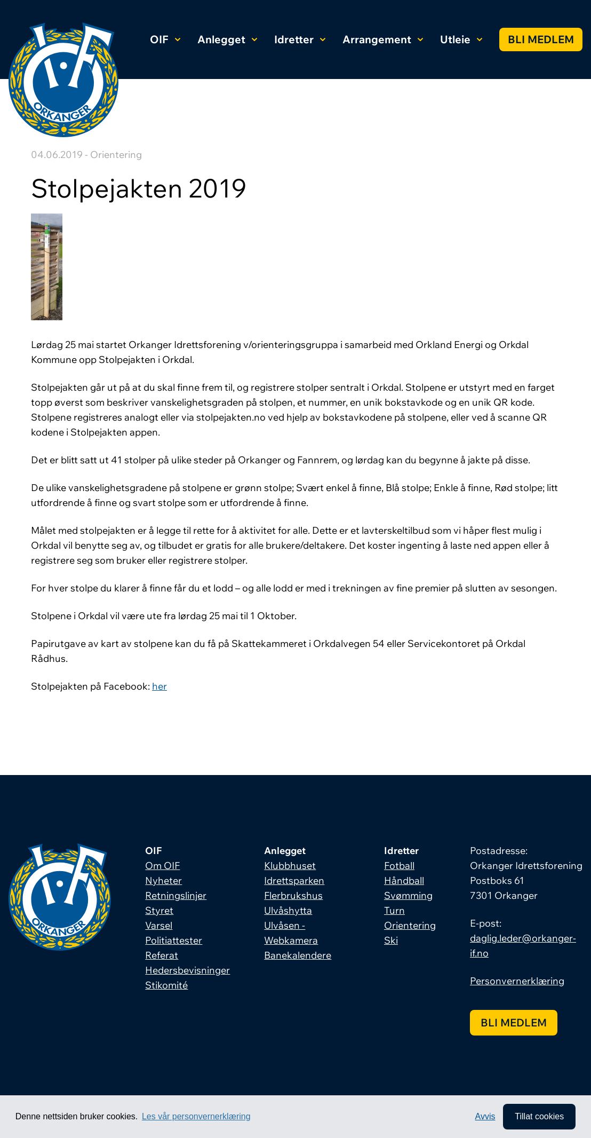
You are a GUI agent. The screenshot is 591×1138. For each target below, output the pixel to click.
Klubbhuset (290, 865)
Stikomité (166, 985)
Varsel (158, 925)
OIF (165, 39)
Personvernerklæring (517, 981)
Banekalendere (297, 955)
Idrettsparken (294, 880)
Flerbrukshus (293, 895)
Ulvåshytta (288, 910)
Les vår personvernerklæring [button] (196, 1116)
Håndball (404, 880)
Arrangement (382, 39)
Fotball (399, 865)
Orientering (410, 925)
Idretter (299, 39)
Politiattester (173, 940)
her (159, 686)
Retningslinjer (175, 895)
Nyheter (163, 880)
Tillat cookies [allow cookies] (539, 1116)
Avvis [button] (485, 1116)
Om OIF (162, 865)
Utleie (461, 39)
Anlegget (227, 39)
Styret (159, 910)
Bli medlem (541, 39)
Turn (394, 910)
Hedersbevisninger (187, 970)
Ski (391, 940)
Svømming (408, 895)
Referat (161, 955)
